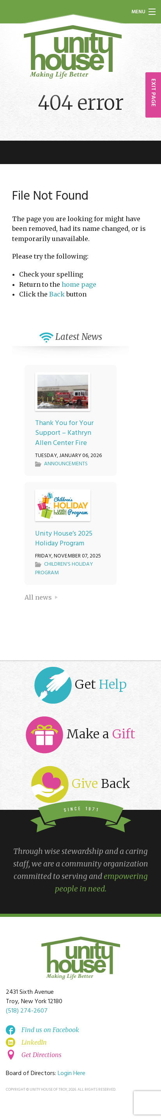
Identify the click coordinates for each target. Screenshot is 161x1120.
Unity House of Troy (72, 52)
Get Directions (41, 1055)
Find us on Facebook (50, 1030)
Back (57, 294)
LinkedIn (34, 1042)
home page (79, 284)
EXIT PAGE (153, 93)
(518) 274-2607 (27, 1011)
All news (38, 597)
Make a (80, 735)
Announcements (66, 464)
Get (80, 685)
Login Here (71, 1073)
